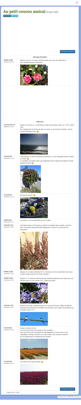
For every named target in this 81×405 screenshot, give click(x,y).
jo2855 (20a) (8, 220)
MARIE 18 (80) (8, 60)
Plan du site (62, 396)
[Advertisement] (42, 33)
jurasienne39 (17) (9, 125)
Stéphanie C (77, 396)
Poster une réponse (67, 51)
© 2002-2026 (69, 396)
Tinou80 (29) (8, 156)
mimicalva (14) (8, 225)
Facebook (7, 16)
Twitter (15, 16)
